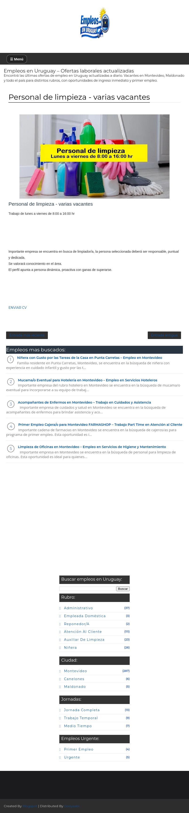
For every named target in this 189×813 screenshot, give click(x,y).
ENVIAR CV (17, 308)
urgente (72, 757)
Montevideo (75, 671)
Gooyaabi (71, 806)
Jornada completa (82, 710)
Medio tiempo (78, 726)
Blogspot (30, 806)
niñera (70, 647)
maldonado (75, 687)
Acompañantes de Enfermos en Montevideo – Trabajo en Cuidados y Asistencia (84, 402)
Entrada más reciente (27, 335)
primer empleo (79, 749)
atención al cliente (83, 632)
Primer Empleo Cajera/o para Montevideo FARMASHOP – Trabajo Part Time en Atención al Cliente (100, 425)
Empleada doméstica (85, 616)
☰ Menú (16, 59)
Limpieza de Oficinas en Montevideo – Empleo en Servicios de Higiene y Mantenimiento (92, 447)
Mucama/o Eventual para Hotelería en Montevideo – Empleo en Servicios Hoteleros (87, 380)
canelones (74, 679)
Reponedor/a (77, 624)
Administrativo (78, 608)
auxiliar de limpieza (84, 640)
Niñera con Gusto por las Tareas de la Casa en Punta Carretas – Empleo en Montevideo (89, 358)
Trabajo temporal (81, 718)
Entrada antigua (164, 335)
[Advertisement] (94, 232)
